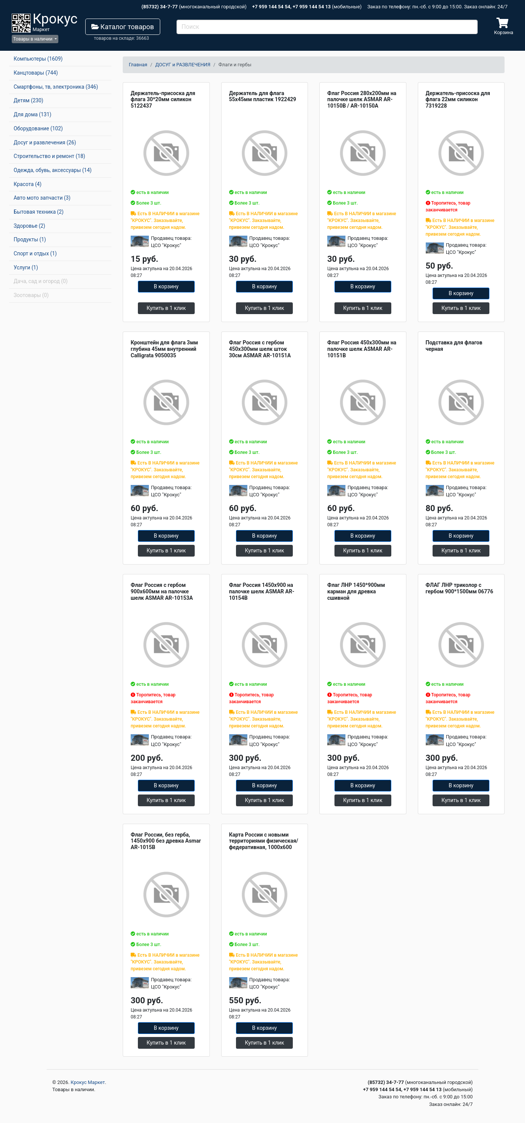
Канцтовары (36, 73)
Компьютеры (38, 59)
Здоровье (29, 226)
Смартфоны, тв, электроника (56, 87)
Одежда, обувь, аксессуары (53, 170)
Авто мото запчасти (42, 198)
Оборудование (38, 128)
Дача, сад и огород (40, 281)
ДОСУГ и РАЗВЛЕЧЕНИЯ (182, 64)
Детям (28, 100)
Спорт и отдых (35, 253)
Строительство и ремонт (49, 156)
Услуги (26, 267)
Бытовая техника (39, 212)
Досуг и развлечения (45, 142)
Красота (28, 184)
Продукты (30, 239)
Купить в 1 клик (166, 308)
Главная (138, 64)
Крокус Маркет (88, 1082)
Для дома (33, 114)
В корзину (166, 286)
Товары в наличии (33, 39)
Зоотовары (31, 295)
